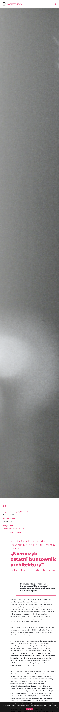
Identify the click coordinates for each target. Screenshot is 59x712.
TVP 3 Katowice (15, 504)
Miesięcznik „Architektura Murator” (22, 499)
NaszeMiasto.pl (15, 490)
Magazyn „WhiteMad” (18, 502)
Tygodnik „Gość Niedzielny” (20, 497)
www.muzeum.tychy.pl (31, 510)
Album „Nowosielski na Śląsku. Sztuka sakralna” (11, 612)
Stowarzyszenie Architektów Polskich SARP (25, 479)
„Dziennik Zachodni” (17, 487)
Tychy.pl (13, 494)
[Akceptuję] (57, 707)
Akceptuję (29, 709)
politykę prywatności (38, 706)
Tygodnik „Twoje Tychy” (18, 492)
